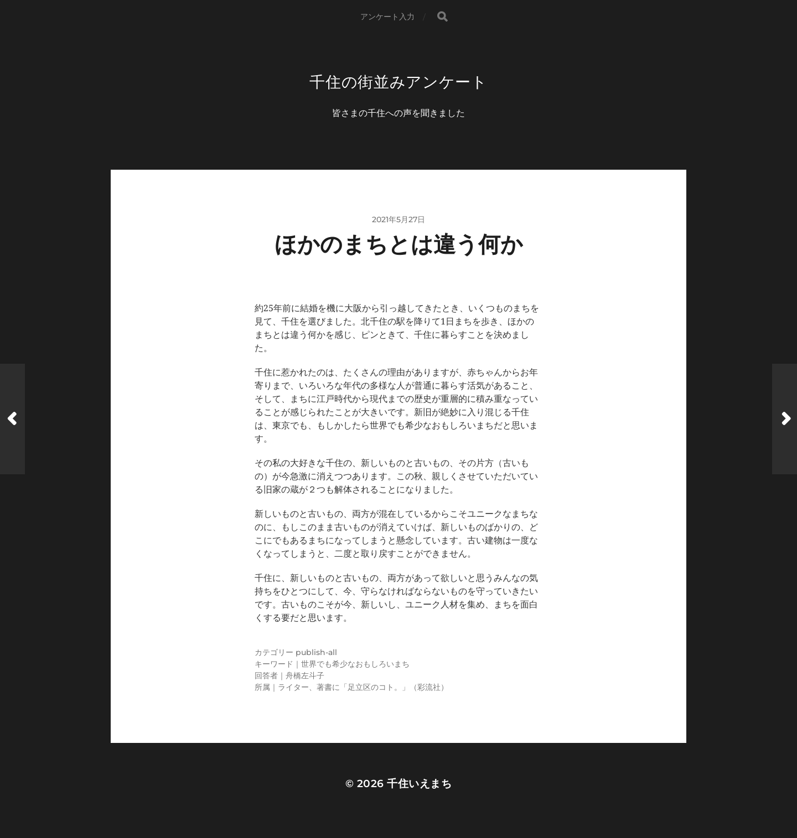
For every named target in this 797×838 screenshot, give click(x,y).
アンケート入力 (387, 17)
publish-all (316, 652)
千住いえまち (419, 783)
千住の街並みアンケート (398, 81)
